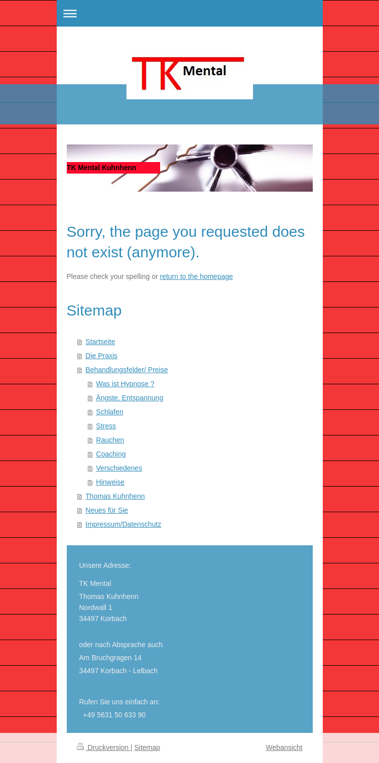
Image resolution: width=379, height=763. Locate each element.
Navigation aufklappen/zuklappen (189, 13)
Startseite (100, 342)
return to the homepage (196, 276)
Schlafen (109, 412)
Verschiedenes (119, 468)
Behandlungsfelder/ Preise (126, 370)
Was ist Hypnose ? (125, 384)
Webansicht (284, 747)
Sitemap (147, 747)
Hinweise (110, 482)
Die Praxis (101, 356)
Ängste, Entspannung (129, 398)
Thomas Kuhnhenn (115, 496)
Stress (106, 426)
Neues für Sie (106, 510)
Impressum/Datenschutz (123, 524)
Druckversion (104, 747)
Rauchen (110, 440)
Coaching (110, 454)
